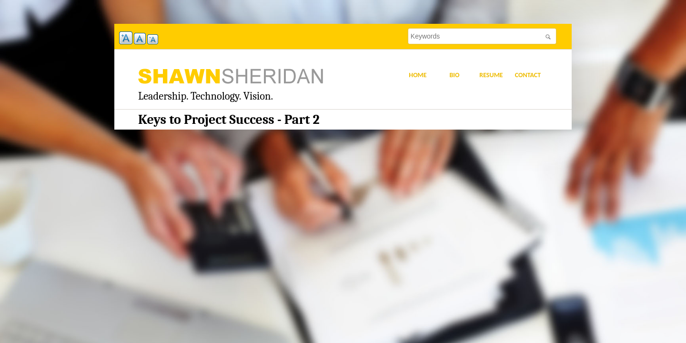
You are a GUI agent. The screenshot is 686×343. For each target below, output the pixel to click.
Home (417, 75)
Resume (491, 75)
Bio (454, 75)
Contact (528, 75)
